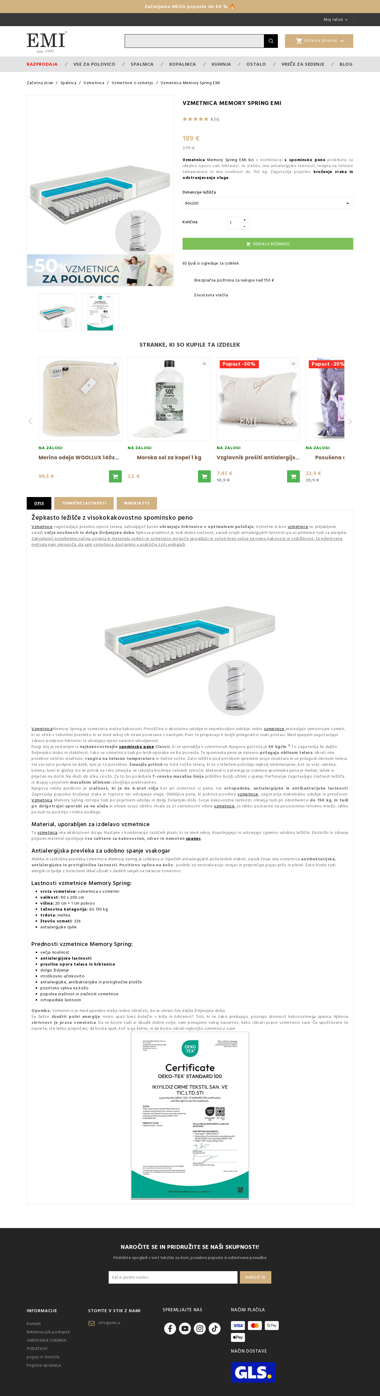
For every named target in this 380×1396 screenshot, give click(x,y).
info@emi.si (109, 1323)
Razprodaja (42, 64)
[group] (80, 421)
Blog (346, 64)
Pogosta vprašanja (44, 1365)
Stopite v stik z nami (114, 1311)
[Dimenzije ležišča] (268, 203)
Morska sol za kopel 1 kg (169, 457)
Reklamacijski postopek (48, 1332)
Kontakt (34, 1323)
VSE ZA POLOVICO (94, 64)
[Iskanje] (194, 41)
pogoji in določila (43, 1357)
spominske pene (136, 747)
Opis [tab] (39, 503)
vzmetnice (298, 527)
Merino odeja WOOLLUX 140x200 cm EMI (92, 457)
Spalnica (142, 64)
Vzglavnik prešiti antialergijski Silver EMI (272, 457)
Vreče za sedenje (302, 64)
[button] (115, 476)
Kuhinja (221, 64)
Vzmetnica (41, 729)
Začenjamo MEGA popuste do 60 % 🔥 (190, 6)
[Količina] (234, 222)
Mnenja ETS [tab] (140, 503)
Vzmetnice (42, 527)
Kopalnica (182, 64)
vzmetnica (47, 833)
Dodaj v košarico (268, 244)
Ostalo (256, 64)
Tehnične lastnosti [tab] (85, 503)
